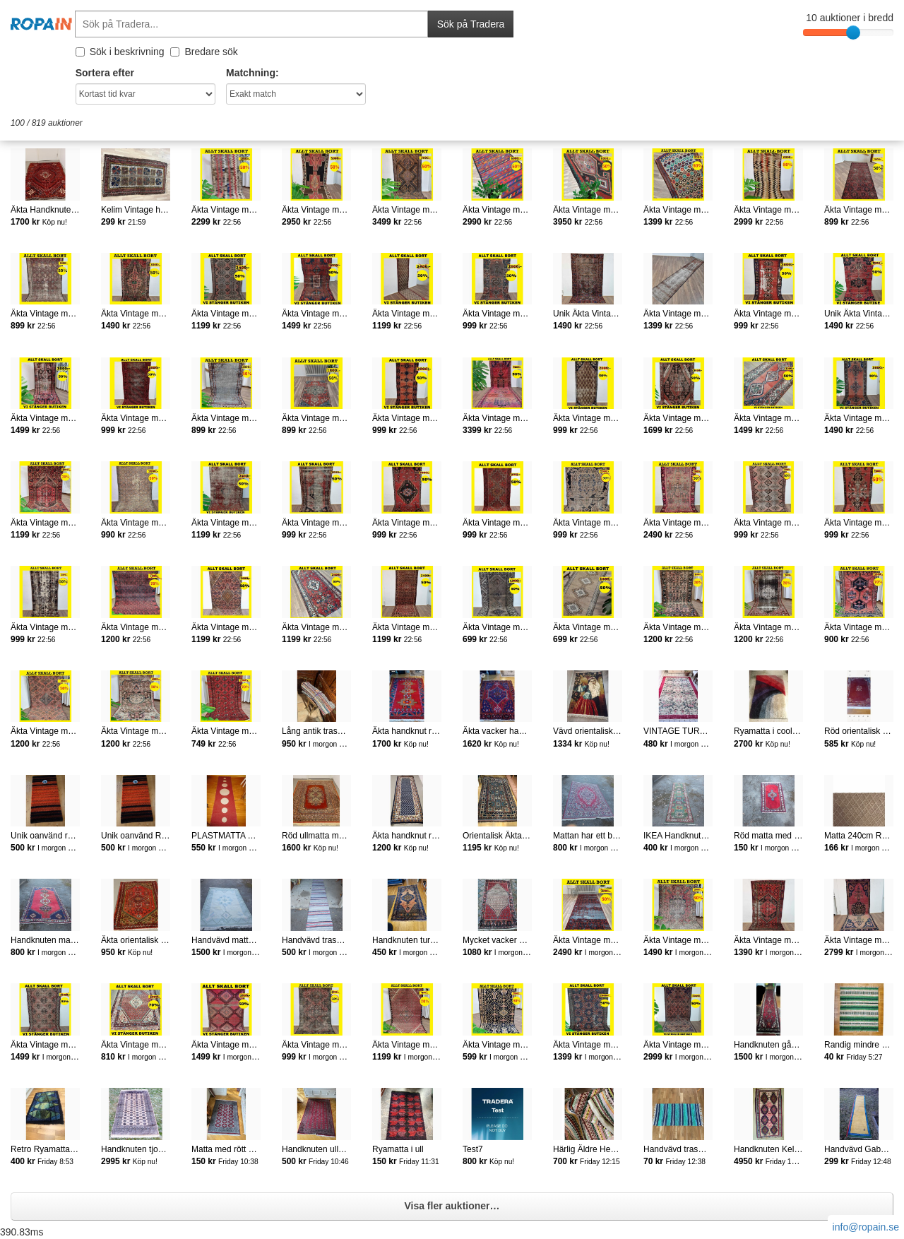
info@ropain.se (866, 1227)
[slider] (853, 32)
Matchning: (252, 72)
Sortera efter (105, 72)
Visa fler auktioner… (451, 1205)
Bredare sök (203, 51)
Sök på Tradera (471, 24)
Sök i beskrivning (120, 51)
